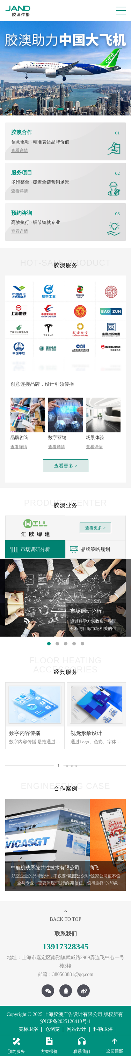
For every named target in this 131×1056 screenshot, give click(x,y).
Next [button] (123, 866)
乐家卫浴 (58, 1028)
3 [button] (74, 110)
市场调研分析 (28, 541)
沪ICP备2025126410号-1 (65, 1012)
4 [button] (74, 635)
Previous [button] (8, 866)
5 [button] (82, 635)
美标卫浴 (28, 1020)
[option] (65, 68)
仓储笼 (52, 1020)
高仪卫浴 (32, 1028)
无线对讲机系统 (92, 1028)
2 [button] (69, 110)
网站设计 (76, 1020)
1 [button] (59, 110)
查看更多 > (65, 457)
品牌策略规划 (88, 541)
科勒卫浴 (103, 1020)
